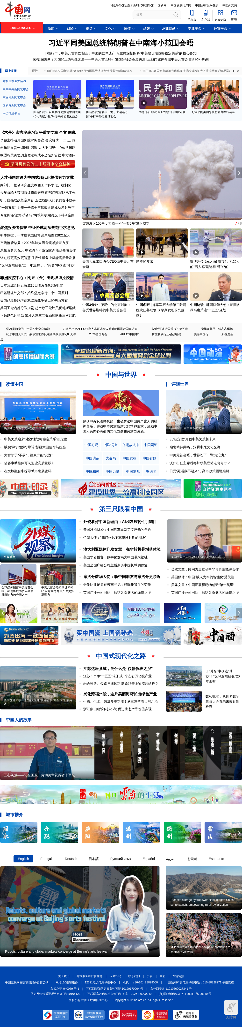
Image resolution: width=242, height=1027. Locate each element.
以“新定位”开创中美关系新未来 (193, 439)
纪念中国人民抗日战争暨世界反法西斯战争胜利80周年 (41, 334)
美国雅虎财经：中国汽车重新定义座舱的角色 (117, 530)
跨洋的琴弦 (144, 261)
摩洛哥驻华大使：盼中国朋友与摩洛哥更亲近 (122, 577)
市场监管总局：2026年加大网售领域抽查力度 (34, 243)
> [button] (238, 71)
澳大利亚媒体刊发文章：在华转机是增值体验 (122, 549)
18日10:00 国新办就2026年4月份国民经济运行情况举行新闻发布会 (90, 71)
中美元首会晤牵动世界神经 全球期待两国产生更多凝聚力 (57, 591)
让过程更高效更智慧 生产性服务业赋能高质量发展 (38, 258)
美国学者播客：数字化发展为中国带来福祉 (115, 557)
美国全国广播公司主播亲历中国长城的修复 (115, 565)
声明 (162, 976)
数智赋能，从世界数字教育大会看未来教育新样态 (222, 701)
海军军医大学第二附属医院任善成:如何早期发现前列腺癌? (161, 310)
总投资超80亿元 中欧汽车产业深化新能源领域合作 (38, 250)
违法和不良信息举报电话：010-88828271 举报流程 (201, 982)
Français (46, 859)
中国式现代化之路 (121, 656)
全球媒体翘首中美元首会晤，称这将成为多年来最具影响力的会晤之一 (17, 591)
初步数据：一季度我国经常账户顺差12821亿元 (35, 235)
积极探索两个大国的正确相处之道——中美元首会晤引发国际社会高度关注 (89, 59)
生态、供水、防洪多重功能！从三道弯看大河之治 (120, 701)
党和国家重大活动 (14, 81)
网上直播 (11, 71)
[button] (239, 172)
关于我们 (64, 976)
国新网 (162, 5)
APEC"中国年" (129, 334)
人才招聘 (115, 976)
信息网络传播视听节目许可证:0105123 (55, 994)
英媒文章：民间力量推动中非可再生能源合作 (205, 569)
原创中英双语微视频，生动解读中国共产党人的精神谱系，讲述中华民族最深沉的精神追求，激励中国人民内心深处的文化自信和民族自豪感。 (120, 426)
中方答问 (69, 155)
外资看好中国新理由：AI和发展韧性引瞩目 (120, 522)
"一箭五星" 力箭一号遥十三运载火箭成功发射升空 (37, 208)
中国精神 (92, 471)
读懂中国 (14, 384)
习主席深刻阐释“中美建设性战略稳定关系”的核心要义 (156, 53)
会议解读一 (53, 140)
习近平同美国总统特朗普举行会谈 (213, 112)
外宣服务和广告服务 (90, 976)
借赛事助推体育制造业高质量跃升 (29, 463)
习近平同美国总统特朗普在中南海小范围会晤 (121, 43)
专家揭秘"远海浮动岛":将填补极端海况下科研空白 (37, 215)
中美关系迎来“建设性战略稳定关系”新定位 (35, 439)
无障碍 (231, 1009)
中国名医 (143, 305)
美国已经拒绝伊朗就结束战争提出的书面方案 (34, 300)
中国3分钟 (90, 305)
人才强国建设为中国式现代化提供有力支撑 (37, 177)
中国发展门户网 (181, 5)
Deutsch (71, 859)
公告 (150, 976)
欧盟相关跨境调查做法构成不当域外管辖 (30, 155)
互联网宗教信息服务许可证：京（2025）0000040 (119, 994)
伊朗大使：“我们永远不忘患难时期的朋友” (114, 538)
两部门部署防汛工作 (60, 193)
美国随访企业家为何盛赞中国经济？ (27, 428)
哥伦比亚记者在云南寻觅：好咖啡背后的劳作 (117, 584)
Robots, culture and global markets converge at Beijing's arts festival (56, 951)
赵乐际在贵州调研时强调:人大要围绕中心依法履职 (38, 148)
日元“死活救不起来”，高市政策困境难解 (199, 471)
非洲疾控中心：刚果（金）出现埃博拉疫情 (37, 278)
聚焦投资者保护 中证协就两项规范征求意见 (37, 228)
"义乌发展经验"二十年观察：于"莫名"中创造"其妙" (37, 265)
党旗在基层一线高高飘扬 (217, 329)
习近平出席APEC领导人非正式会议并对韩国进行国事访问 (100, 329)
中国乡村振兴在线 (206, 5)
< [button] (233, 71)
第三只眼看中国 (121, 509)
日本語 (94, 859)
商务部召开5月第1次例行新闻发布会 (162, 112)
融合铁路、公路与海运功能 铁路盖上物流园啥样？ (121, 683)
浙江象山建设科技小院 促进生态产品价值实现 (117, 709)
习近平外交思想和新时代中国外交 (132, 5)
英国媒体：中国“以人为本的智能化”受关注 (202, 577)
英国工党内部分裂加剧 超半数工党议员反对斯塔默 (38, 308)
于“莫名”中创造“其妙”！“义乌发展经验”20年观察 (223, 676)
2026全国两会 (98, 334)
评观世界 (180, 384)
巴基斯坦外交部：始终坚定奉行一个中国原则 (34, 293)
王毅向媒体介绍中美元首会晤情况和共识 (177, 59)
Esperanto (216, 859)
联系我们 (134, 976)
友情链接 (178, 976)
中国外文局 (229, 5)
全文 (63, 132)
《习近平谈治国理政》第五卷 (169, 329)
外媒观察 (9, 557)
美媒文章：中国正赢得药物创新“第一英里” (202, 585)
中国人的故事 (19, 719)
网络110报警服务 (67, 982)
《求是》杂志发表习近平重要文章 (29, 132)
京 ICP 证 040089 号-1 (64, 988)
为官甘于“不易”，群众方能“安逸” (28, 455)
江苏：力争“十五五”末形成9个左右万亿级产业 (117, 676)
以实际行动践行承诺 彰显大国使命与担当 (35, 447)
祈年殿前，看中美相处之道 (186, 428)
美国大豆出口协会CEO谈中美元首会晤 (196, 557)
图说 (72, 132)
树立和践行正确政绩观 (166, 334)
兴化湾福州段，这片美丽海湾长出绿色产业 (120, 694)
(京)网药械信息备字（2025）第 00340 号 (185, 994)
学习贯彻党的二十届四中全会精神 (28, 329)
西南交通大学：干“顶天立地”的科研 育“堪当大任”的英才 (38, 702)
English (23, 859)
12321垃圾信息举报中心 (100, 982)
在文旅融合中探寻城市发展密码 (27, 471)
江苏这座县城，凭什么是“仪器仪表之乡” (118, 669)
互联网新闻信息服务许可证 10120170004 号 (114, 988)
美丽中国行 (201, 334)
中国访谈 (197, 305)
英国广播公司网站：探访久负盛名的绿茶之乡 (117, 592)
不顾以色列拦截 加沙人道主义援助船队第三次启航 (38, 315)
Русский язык (120, 859)
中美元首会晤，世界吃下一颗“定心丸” (198, 455)
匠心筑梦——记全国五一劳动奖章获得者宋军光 (39, 775)
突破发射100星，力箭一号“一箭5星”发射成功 (115, 223)
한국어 (192, 859)
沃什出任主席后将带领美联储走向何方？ (200, 463)
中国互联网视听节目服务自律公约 (27, 982)
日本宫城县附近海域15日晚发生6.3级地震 (31, 285)
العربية (171, 859)
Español (148, 859)
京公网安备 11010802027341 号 (171, 988)
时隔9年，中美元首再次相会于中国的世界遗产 (80, 53)
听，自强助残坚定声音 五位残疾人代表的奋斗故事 (38, 200)
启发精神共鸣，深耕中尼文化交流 (195, 447)
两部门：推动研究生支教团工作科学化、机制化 (35, 185)
